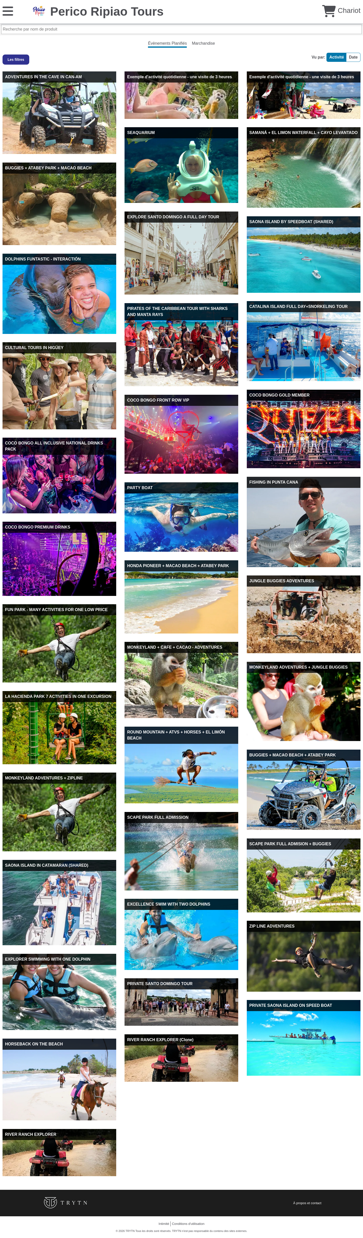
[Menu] (8, 11)
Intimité (164, 1224)
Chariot (341, 10)
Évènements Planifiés (167, 43)
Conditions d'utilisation (188, 1224)
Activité (336, 57)
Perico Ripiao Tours (107, 11)
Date (353, 57)
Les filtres (16, 60)
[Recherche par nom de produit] (181, 29)
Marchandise (203, 43)
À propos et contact (307, 1203)
